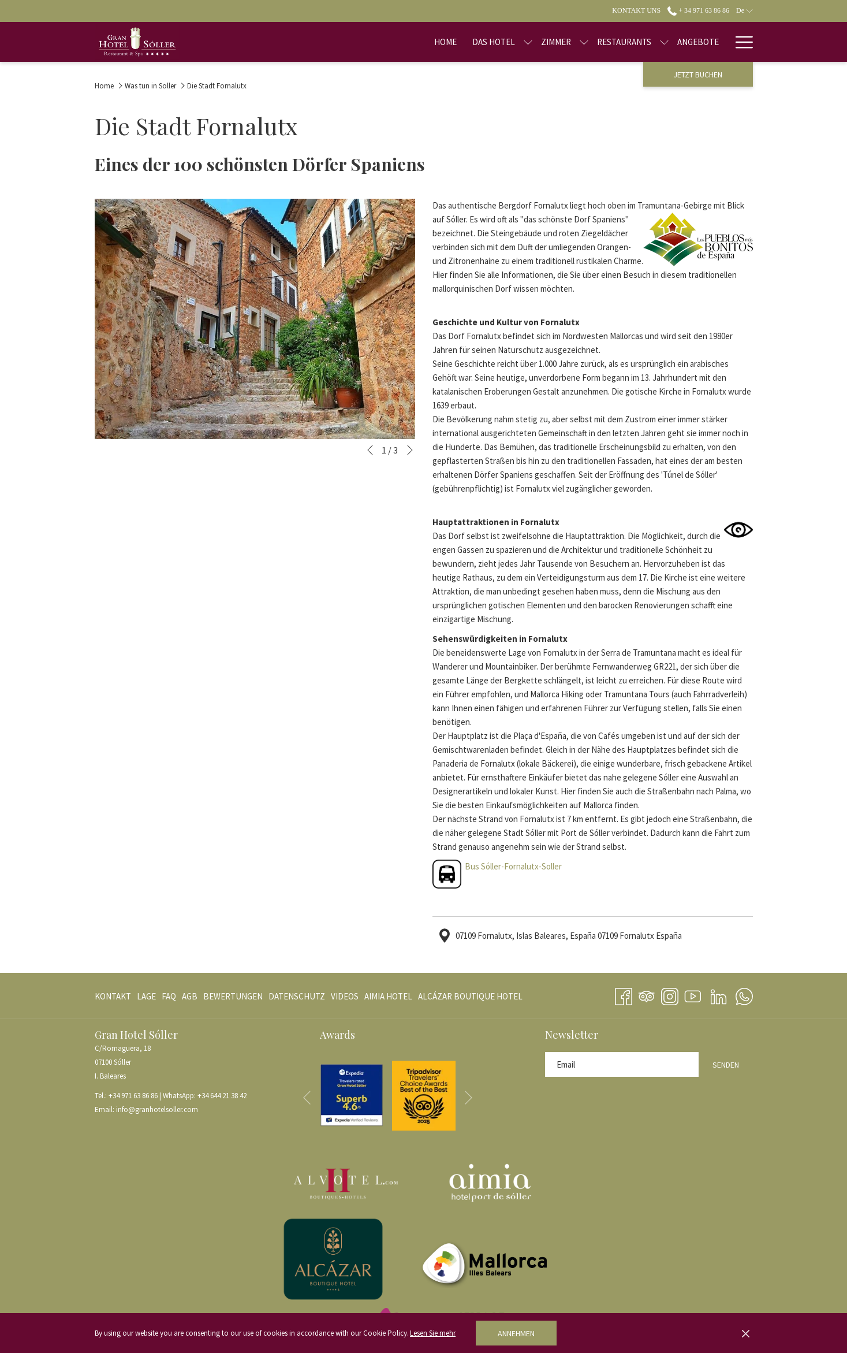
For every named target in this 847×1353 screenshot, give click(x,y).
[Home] (409, 42)
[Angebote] (661, 42)
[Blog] (708, 42)
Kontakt (113, 996)
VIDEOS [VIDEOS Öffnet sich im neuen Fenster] (345, 998)
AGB (189, 996)
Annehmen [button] (516, 1333)
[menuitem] (114, 996)
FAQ (169, 996)
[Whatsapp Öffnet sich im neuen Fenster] (744, 994)
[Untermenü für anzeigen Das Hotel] (491, 42)
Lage (146, 996)
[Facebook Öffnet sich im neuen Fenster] (623, 994)
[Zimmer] (519, 42)
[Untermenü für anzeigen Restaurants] (627, 42)
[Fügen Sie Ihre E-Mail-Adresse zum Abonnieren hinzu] (622, 1064)
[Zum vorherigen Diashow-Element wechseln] (370, 450)
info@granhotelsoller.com (157, 1109)
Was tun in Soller (150, 86)
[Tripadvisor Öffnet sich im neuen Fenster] (646, 994)
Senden (725, 1065)
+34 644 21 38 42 (222, 1096)
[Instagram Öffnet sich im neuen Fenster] (669, 994)
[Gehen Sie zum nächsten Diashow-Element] (410, 450)
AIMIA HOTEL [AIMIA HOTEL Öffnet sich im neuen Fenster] (388, 998)
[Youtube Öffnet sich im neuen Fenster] (693, 994)
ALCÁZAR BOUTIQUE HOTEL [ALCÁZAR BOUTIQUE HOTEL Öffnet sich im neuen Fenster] (470, 998)
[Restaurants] (587, 42)
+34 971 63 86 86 (133, 1096)
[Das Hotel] (457, 42)
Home (104, 86)
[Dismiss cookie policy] (745, 1333)
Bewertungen (233, 996)
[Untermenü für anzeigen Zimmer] (547, 42)
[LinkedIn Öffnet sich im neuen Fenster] (718, 994)
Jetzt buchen (697, 74)
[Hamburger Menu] (740, 42)
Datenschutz (296, 996)
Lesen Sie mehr (433, 1333)
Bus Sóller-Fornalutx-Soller (513, 866)
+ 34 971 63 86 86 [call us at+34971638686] (698, 10)
